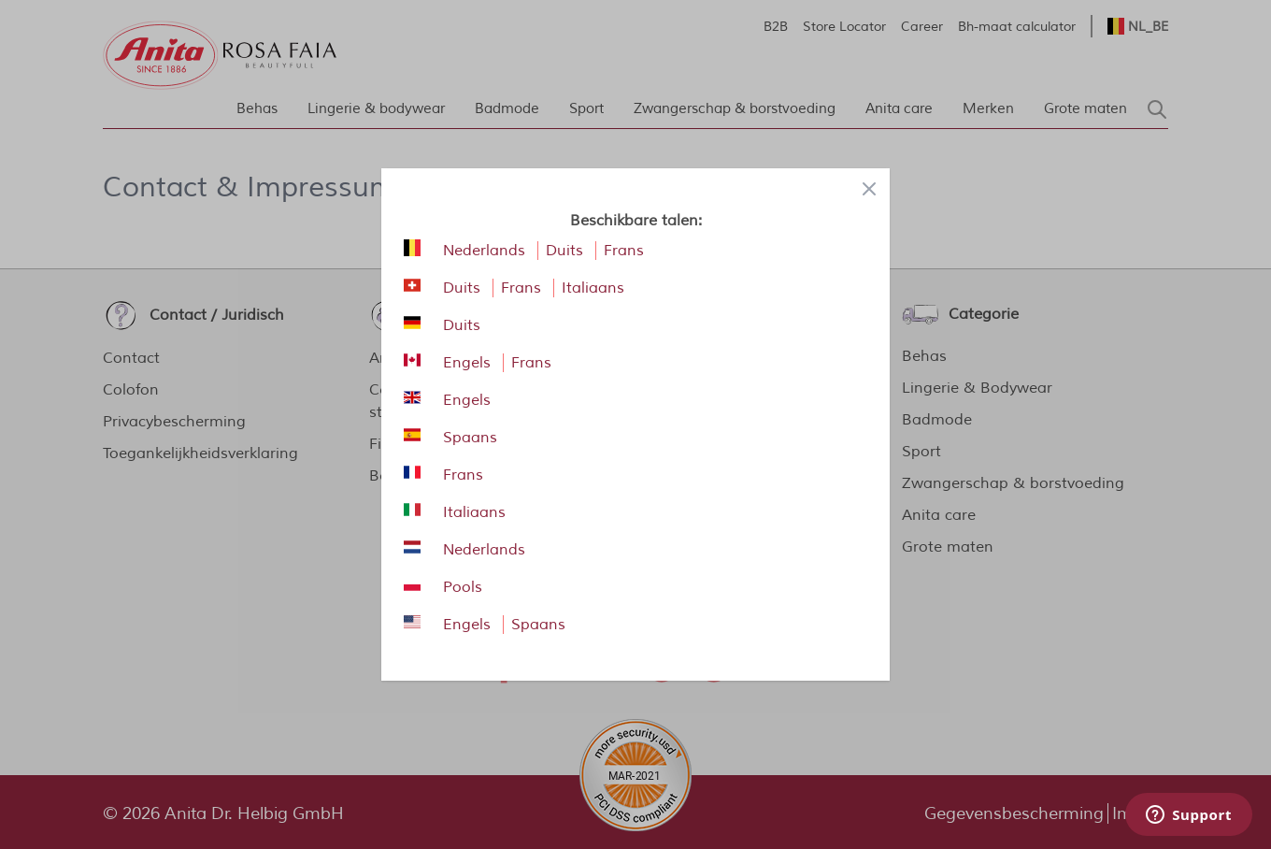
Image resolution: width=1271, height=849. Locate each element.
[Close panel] (869, 189)
